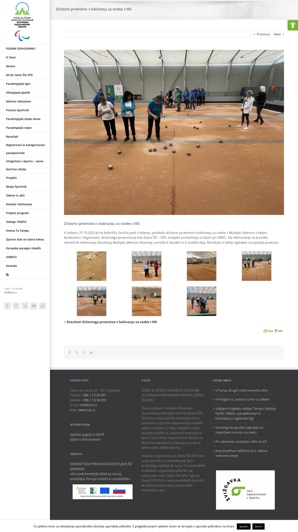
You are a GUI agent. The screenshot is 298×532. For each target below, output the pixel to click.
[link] (293, 25)
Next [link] (277, 34)
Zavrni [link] (258, 526)
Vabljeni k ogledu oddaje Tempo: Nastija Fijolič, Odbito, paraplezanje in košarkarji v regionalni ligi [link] (245, 413)
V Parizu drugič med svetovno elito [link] (241, 390)
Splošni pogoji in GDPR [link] (87, 434)
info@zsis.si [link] (10, 292)
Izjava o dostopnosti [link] (85, 439)
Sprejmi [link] (243, 526)
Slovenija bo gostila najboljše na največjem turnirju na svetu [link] (239, 430)
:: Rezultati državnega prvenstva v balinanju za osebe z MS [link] (110, 322)
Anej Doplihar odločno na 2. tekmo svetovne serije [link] (241, 453)
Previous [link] (263, 34)
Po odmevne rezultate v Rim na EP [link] (241, 441)
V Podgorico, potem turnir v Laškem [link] (242, 399)
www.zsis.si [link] (86, 410)
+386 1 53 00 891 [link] (93, 395)
